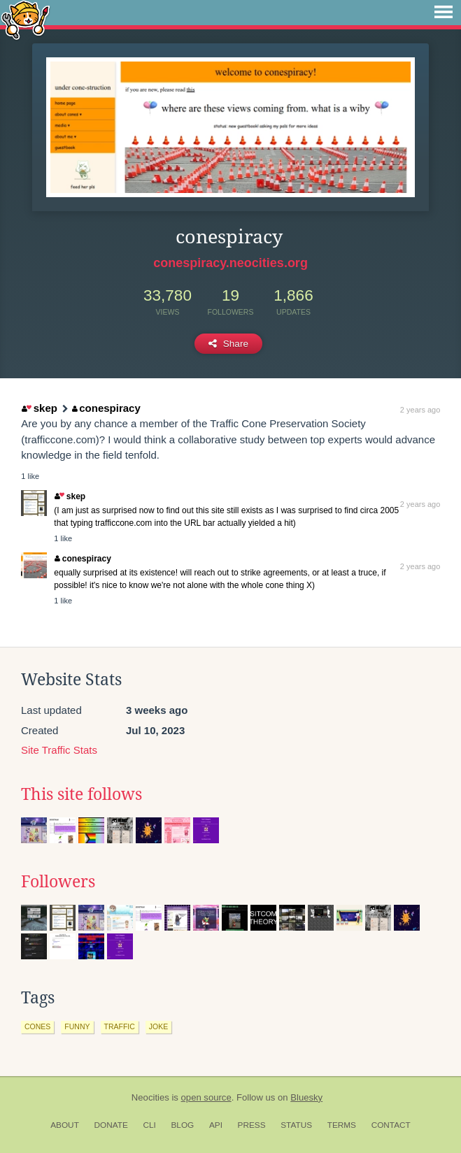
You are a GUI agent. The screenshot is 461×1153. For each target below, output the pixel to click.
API (215, 1125)
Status (296, 1125)
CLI (149, 1125)
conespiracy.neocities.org (230, 263)
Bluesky (306, 1097)
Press (252, 1125)
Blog (182, 1125)
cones (37, 1026)
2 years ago (420, 410)
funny (77, 1026)
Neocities (150, 1097)
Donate (111, 1125)
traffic (119, 1026)
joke (158, 1026)
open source (206, 1097)
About (64, 1125)
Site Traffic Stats (59, 750)
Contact (391, 1125)
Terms (341, 1125)
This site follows (81, 794)
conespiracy (106, 408)
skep (39, 408)
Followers (58, 882)
